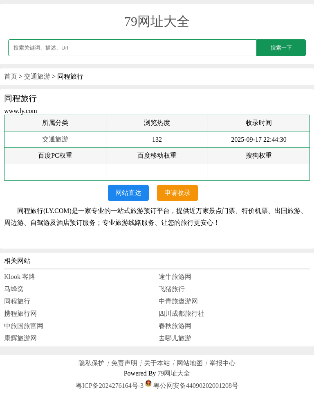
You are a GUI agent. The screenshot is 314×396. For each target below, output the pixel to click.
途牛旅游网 (175, 276)
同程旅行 (17, 301)
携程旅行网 (20, 313)
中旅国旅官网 (23, 325)
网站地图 (190, 363)
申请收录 (177, 192)
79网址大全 (157, 21)
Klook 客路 (19, 276)
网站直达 (128, 192)
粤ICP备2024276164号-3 (110, 385)
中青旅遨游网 (178, 301)
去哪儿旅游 (175, 338)
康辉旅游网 (20, 338)
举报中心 (222, 363)
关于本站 (157, 363)
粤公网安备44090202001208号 (191, 385)
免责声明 (124, 363)
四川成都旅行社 (181, 313)
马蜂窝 (14, 288)
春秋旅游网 (175, 325)
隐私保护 (91, 363)
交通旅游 (37, 76)
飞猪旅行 (172, 288)
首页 (10, 76)
